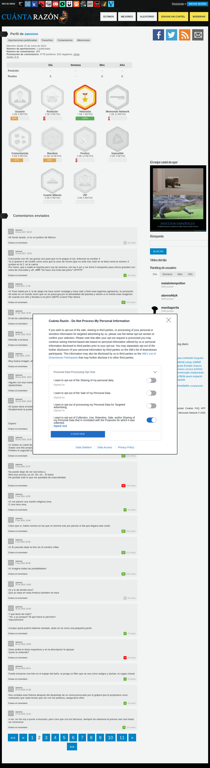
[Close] (169, 321)
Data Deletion (84, 447)
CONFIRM (78, 434)
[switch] (151, 380)
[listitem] (105, 372)
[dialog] (105, 384)
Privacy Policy (126, 447)
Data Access (105, 447)
